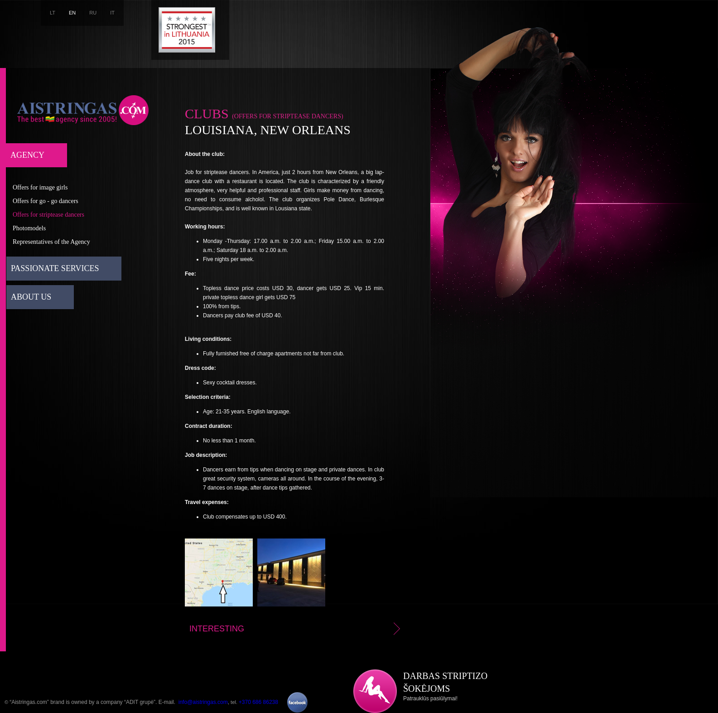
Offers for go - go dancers (45, 201)
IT (112, 12)
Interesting (296, 628)
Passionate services (55, 268)
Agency (27, 155)
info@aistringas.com (203, 702)
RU (92, 12)
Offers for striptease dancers (48, 214)
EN (72, 12)
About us (31, 296)
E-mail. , (194, 702)
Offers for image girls (40, 187)
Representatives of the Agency (51, 241)
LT (52, 12)
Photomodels (29, 228)
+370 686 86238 (258, 702)
